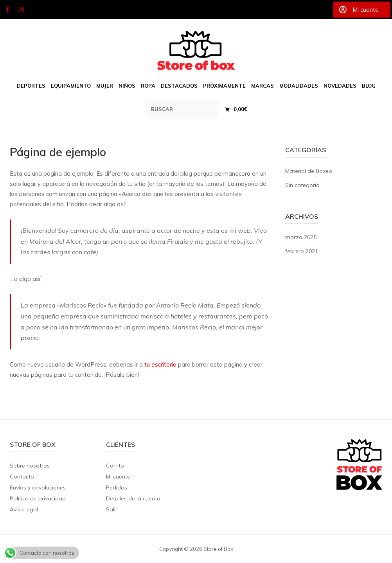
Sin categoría (302, 185)
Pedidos (116, 487)
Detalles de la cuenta (133, 498)
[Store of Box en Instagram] (21, 10)
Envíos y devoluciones (38, 487)
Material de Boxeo (308, 170)
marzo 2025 (300, 237)
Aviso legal (24, 509)
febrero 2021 (301, 251)
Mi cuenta (118, 476)
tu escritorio (160, 364)
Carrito (115, 465)
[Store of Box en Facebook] (7, 10)
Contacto (22, 476)
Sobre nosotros (30, 465)
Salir (111, 509)
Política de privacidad (38, 498)
